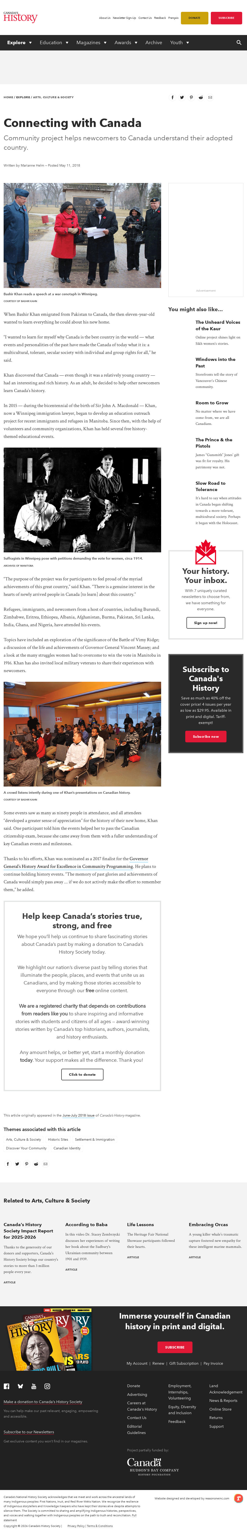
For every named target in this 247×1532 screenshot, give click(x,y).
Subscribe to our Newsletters (29, 1432)
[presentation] (31, 1214)
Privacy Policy (76, 1526)
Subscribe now (206, 736)
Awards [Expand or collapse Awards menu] (123, 42)
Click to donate (82, 1074)
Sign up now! (206, 623)
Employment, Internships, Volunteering (180, 1392)
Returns (216, 1417)
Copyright (10, 1526)
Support (216, 1426)
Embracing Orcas (208, 1224)
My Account (137, 1363)
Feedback (160, 18)
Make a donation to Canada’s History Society (43, 1401)
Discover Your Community (26, 1148)
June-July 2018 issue (78, 1115)
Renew (158, 1363)
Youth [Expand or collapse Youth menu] (177, 42)
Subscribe (227, 18)
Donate (195, 18)
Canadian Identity (67, 1148)
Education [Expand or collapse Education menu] (51, 42)
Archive (153, 42)
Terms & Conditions (100, 1526)
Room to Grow (212, 403)
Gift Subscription (184, 1363)
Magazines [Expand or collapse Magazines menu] (89, 42)
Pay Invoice (213, 1363)
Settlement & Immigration (95, 1140)
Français (173, 18)
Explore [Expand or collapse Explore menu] (17, 42)
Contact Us (145, 18)
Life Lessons (140, 1224)
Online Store (220, 1409)
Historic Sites (58, 1140)
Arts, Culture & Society (53, 97)
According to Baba (86, 1224)
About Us (104, 18)
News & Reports (223, 1400)
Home (8, 97)
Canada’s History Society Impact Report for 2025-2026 (28, 1231)
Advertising (137, 1394)
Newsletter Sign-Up (124, 18)
